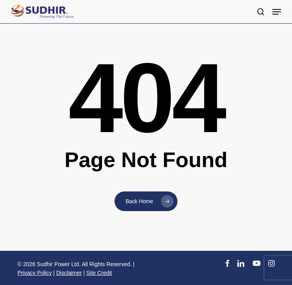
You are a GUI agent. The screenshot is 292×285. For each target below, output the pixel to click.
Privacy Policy (35, 273)
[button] (276, 12)
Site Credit (99, 273)
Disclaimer (69, 273)
